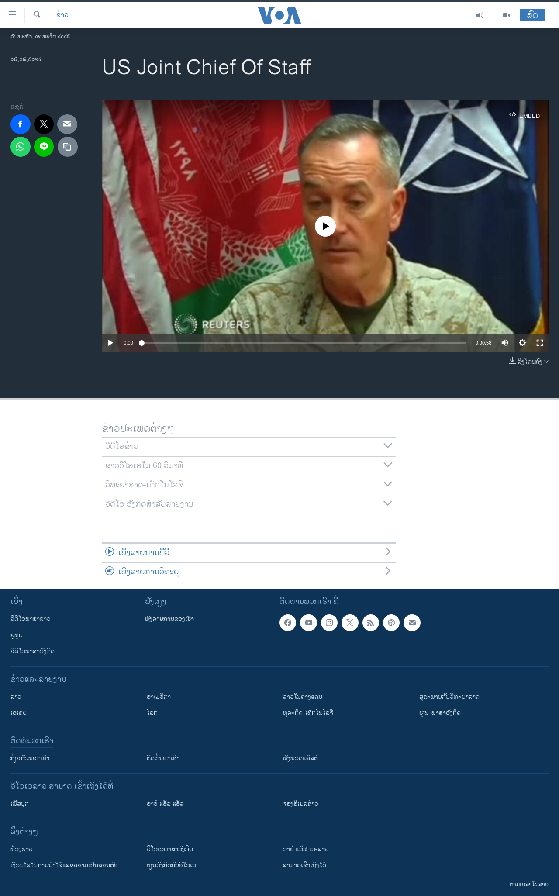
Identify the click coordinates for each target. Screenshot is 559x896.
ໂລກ (152, 712)
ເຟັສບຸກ (19, 803)
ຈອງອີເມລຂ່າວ (300, 803)
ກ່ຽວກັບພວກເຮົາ (29, 758)
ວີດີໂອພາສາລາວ (30, 619)
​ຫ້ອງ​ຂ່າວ (21, 849)
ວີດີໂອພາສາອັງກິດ (32, 651)
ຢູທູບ (16, 635)
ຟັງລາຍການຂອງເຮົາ (169, 619)
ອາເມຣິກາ (159, 696)
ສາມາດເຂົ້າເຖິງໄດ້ (304, 865)
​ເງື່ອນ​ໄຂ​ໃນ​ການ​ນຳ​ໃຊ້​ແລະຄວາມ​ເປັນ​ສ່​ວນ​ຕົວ (64, 865)
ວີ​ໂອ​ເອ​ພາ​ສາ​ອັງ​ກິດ (170, 849)
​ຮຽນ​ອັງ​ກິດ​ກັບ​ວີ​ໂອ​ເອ (171, 865)
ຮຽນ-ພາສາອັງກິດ (440, 712)
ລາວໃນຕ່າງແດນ (302, 696)
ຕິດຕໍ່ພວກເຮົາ (163, 758)
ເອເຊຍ (18, 712)
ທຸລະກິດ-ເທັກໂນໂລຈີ (308, 712)
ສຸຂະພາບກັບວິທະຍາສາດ (449, 696)
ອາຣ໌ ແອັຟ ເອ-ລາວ (306, 849)
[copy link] (68, 147)
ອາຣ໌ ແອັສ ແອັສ (165, 803)
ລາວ (15, 696)
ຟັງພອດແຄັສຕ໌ (300, 758)
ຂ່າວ (62, 15)
